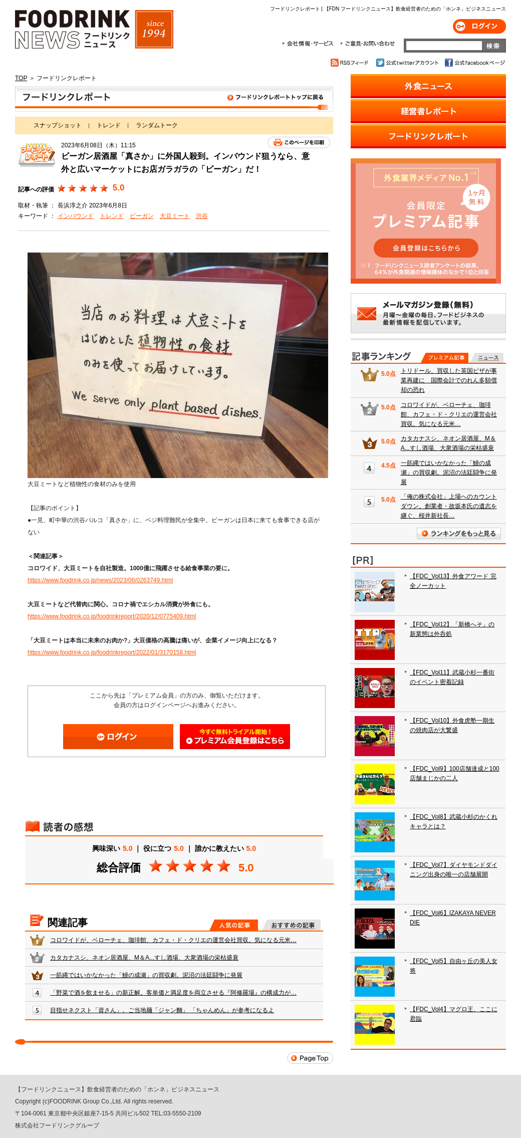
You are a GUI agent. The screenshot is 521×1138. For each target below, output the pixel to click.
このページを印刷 (299, 142)
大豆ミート (175, 215)
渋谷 (202, 215)
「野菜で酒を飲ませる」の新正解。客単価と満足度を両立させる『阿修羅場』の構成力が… (173, 992)
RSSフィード (351, 63)
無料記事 (486, 358)
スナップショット (58, 125)
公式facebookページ (474, 63)
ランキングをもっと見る (459, 533)
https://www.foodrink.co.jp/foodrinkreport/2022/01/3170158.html (112, 652)
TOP (21, 78)
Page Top (310, 1058)
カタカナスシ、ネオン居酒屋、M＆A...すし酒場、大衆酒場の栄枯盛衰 (144, 957)
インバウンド (76, 215)
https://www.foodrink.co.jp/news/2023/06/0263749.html (100, 580)
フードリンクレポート (174, 99)
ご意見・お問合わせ (367, 44)
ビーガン (142, 215)
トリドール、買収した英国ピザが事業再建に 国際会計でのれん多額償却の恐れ (449, 380)
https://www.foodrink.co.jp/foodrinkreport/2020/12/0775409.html (112, 616)
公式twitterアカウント (408, 63)
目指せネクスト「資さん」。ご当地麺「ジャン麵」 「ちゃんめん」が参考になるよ (162, 1010)
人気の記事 (233, 925)
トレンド (109, 125)
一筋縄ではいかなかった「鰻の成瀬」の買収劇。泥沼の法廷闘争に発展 (146, 975)
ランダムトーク (157, 125)
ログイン (479, 26)
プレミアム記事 (444, 358)
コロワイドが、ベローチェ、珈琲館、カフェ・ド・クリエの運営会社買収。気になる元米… (173, 940)
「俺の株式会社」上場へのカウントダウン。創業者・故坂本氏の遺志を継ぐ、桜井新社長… (449, 506)
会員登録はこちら (235, 736)
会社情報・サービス (310, 44)
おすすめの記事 (291, 925)
